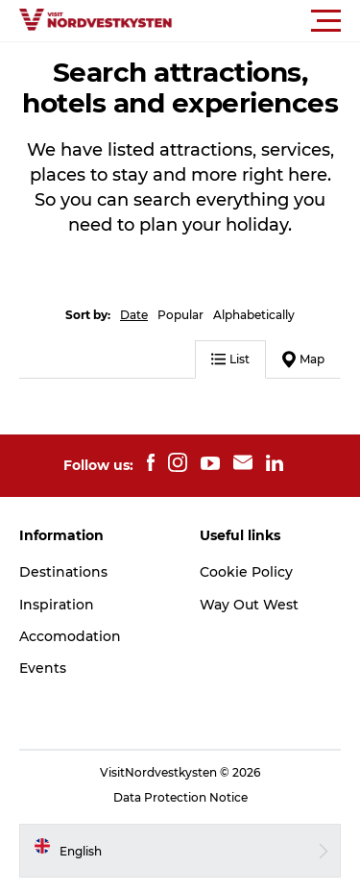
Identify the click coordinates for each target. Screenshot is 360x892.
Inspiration (56, 604)
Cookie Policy (246, 572)
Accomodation (70, 636)
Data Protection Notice (180, 797)
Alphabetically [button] (254, 315)
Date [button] (134, 315)
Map (303, 359)
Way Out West (249, 604)
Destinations (63, 572)
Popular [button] (180, 315)
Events (42, 668)
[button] (266, 21)
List (230, 359)
